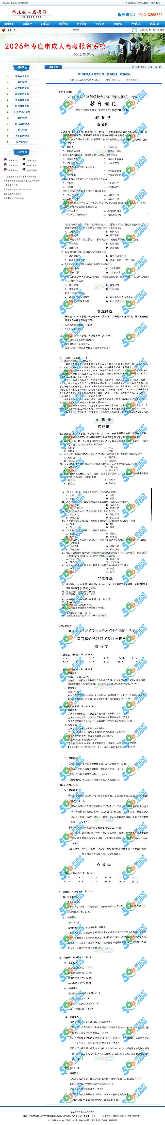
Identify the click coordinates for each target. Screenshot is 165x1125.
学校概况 (27, 24)
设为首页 (132, 3)
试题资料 (118, 24)
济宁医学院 (22, 142)
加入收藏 (144, 3)
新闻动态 (45, 24)
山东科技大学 (22, 106)
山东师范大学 (22, 88)
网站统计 (113, 1120)
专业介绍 (99, 24)
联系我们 (156, 3)
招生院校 (81, 24)
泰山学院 (22, 130)
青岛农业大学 (22, 76)
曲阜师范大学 (22, 94)
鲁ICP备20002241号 (133, 1116)
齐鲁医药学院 (22, 136)
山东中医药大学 (22, 112)
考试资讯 (63, 24)
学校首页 (9, 24)
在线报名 (136, 24)
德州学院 (22, 118)
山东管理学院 (22, 124)
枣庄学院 (22, 82)
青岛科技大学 (22, 100)
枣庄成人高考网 (87, 1112)
